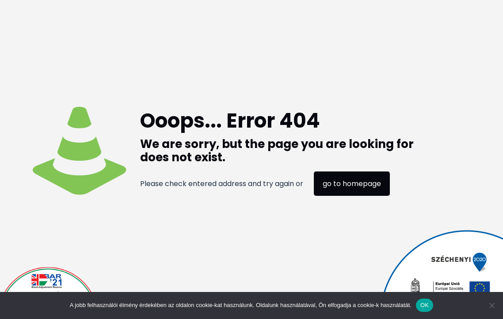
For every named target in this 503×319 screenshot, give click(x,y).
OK (424, 305)
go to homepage (352, 184)
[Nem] (492, 305)
